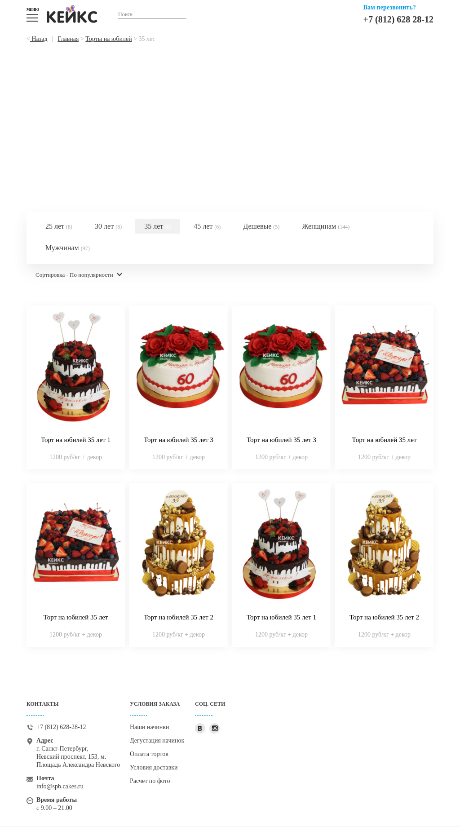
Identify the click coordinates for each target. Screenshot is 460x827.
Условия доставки (154, 767)
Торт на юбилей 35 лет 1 (76, 439)
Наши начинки (149, 727)
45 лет (207, 226)
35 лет (157, 226)
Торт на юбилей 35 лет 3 (178, 439)
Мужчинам (67, 248)
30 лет (108, 226)
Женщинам (325, 226)
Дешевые (261, 226)
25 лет (58, 226)
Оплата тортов (149, 754)
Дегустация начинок (157, 740)
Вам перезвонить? (389, 7)
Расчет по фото (150, 781)
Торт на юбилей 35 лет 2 (178, 617)
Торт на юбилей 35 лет (384, 439)
